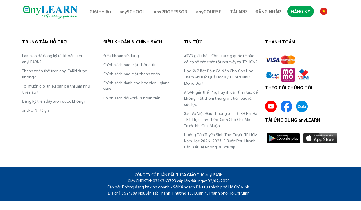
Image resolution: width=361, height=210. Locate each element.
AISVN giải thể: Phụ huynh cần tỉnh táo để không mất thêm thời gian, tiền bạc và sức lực (221, 98)
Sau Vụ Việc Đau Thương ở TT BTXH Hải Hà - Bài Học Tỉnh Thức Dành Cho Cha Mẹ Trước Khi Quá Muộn (220, 119)
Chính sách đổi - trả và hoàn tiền (131, 97)
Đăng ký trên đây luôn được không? (54, 101)
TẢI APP (238, 11)
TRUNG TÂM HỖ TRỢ (44, 41)
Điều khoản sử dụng (121, 55)
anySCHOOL (132, 11)
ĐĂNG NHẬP (268, 11)
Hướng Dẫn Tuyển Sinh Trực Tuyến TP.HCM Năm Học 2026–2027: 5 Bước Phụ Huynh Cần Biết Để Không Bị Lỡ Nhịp (220, 140)
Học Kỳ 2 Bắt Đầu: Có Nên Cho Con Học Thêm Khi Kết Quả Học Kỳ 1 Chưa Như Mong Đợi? (218, 76)
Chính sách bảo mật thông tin (130, 64)
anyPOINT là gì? (36, 110)
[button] (326, 12)
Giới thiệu (100, 11)
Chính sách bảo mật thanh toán (131, 73)
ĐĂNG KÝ (300, 11)
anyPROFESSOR (170, 11)
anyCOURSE (208, 11)
